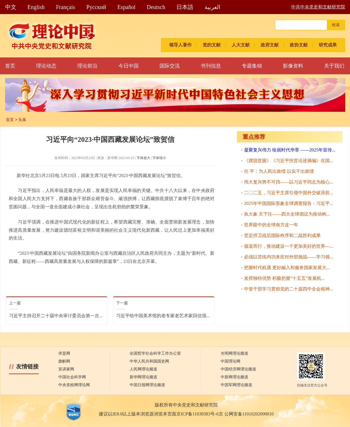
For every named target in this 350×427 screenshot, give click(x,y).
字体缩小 (159, 158)
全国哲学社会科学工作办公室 (155, 353)
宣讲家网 (66, 369)
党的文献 (212, 45)
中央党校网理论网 (74, 385)
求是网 (64, 353)
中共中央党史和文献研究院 (318, 7)
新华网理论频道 (143, 377)
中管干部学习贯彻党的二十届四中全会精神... (288, 289)
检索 (336, 25)
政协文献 (299, 45)
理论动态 (46, 66)
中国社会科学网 (72, 377)
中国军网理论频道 (236, 385)
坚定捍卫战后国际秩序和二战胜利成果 (282, 235)
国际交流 (170, 66)
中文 (10, 7)
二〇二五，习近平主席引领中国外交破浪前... (288, 192)
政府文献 (270, 45)
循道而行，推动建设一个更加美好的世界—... (288, 246)
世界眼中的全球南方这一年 (271, 224)
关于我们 (334, 66)
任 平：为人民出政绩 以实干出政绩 (279, 171)
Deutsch (156, 7)
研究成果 (328, 45)
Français (65, 7)
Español (126, 7)
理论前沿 (87, 66)
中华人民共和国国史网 (149, 361)
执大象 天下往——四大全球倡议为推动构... (287, 214)
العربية (212, 7)
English (36, 7)
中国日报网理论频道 (147, 385)
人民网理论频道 (143, 369)
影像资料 (293, 66)
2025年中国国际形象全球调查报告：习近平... (288, 203)
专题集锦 (252, 66)
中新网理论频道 (234, 377)
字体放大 (143, 158)
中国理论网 (230, 361)
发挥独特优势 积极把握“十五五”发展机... (284, 278)
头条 (22, 119)
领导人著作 (180, 45)
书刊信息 (211, 66)
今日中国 (128, 66)
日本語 (184, 7)
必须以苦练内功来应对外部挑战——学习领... (288, 256)
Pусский (96, 7)
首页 (10, 66)
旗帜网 (64, 361)
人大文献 (241, 45)
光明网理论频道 (234, 353)
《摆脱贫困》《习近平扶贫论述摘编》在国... (288, 160)
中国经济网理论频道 (238, 369)
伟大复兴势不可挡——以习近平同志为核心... (288, 182)
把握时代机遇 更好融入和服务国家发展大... (287, 267)
